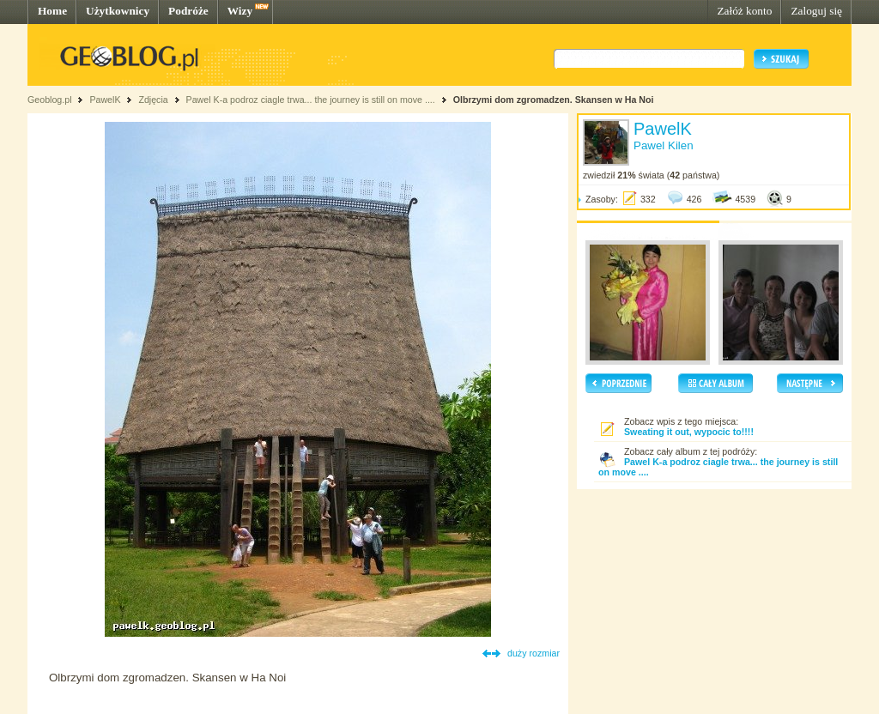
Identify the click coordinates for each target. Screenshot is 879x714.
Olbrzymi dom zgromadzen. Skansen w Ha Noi (553, 99)
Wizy (239, 10)
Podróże (188, 10)
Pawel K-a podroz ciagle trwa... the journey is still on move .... (310, 99)
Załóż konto (744, 10)
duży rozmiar (533, 653)
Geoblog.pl (49, 99)
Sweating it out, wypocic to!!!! (689, 432)
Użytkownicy (117, 10)
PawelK (104, 99)
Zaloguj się (816, 10)
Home (52, 10)
